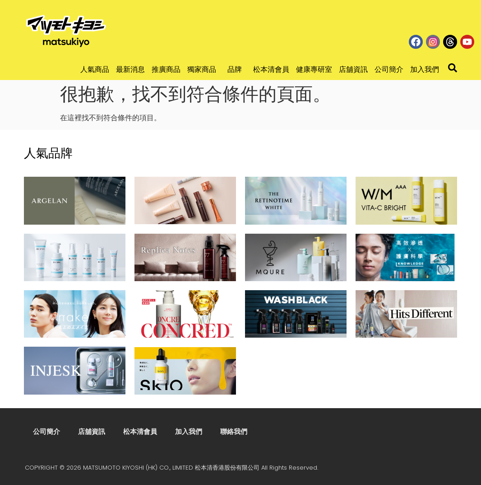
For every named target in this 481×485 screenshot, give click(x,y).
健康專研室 (314, 69)
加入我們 (424, 69)
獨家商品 (204, 69)
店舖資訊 (353, 69)
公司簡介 (389, 69)
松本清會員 (271, 69)
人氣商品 (94, 69)
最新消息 (130, 69)
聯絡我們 (233, 431)
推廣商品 (166, 69)
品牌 (236, 69)
